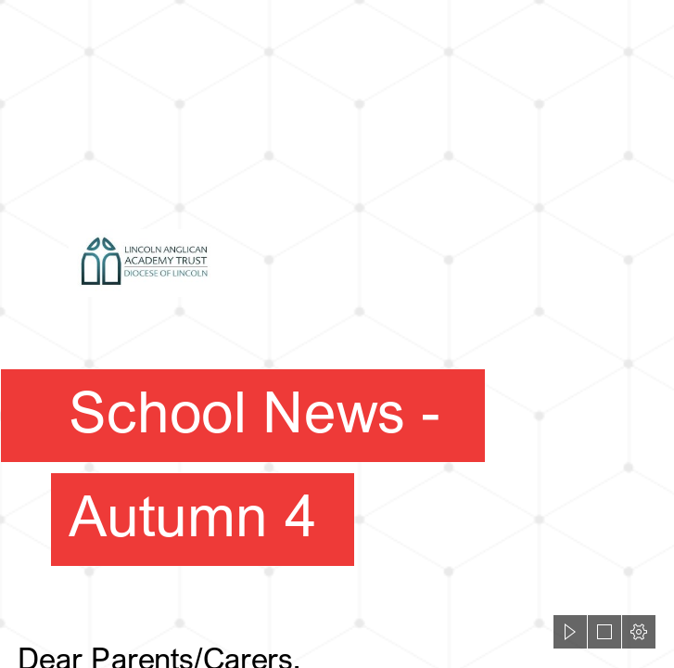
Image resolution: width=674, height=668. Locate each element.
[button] (570, 632)
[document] (337, 334)
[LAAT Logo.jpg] (337, 309)
